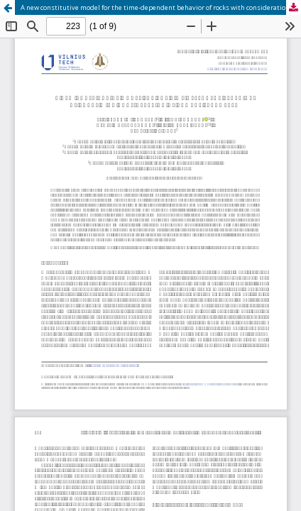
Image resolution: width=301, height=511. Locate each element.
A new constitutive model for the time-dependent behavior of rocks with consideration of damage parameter (161, 7)
